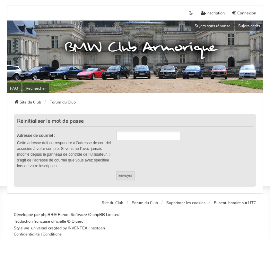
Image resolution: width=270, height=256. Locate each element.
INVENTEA (78, 227)
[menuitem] (27, 234)
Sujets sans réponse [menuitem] (213, 25)
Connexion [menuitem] (243, 12)
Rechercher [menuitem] (36, 88)
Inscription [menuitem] (213, 12)
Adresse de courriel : (36, 135)
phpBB (47, 214)
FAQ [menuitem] (14, 88)
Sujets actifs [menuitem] (249, 25)
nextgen (98, 227)
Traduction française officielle (40, 221)
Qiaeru (77, 221)
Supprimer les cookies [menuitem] (185, 202)
